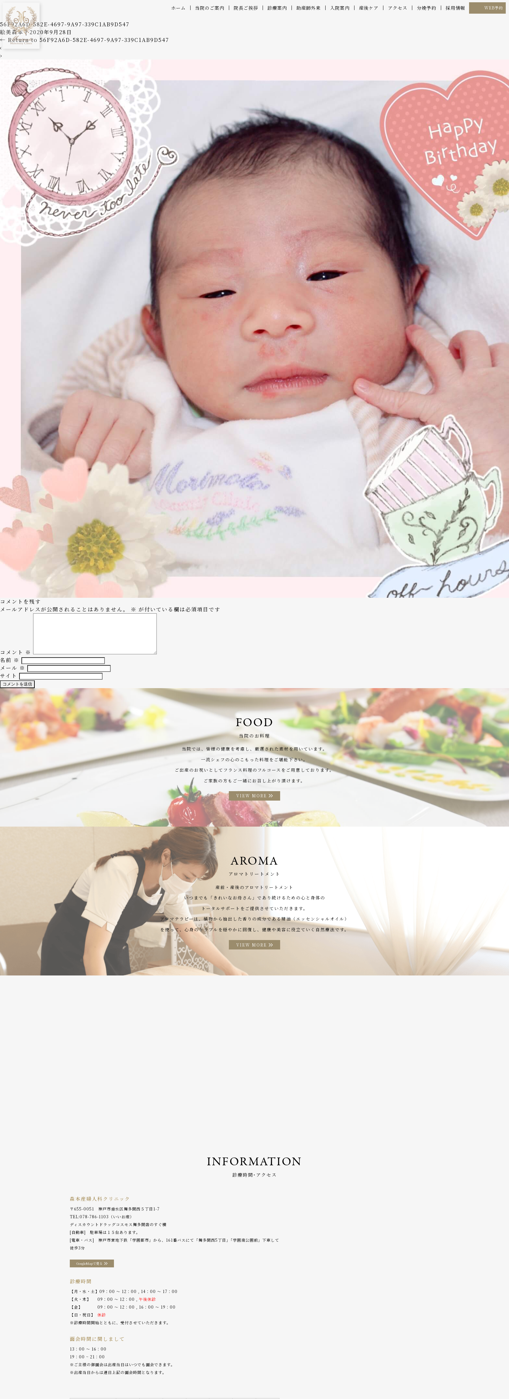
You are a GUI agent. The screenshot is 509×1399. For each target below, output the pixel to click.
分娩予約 (426, 8)
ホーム (178, 8)
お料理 (204, 1379)
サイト (8, 680)
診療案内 (277, 8)
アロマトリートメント (239, 1379)
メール (12, 672)
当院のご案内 (209, 8)
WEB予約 (493, 7)
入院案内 (340, 8)
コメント (15, 656)
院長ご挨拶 (246, 8)
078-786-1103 (94, 1226)
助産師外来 (308, 8)
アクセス (397, 8)
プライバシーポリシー (392, 1379)
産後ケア (369, 8)
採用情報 (455, 8)
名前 (9, 664)
